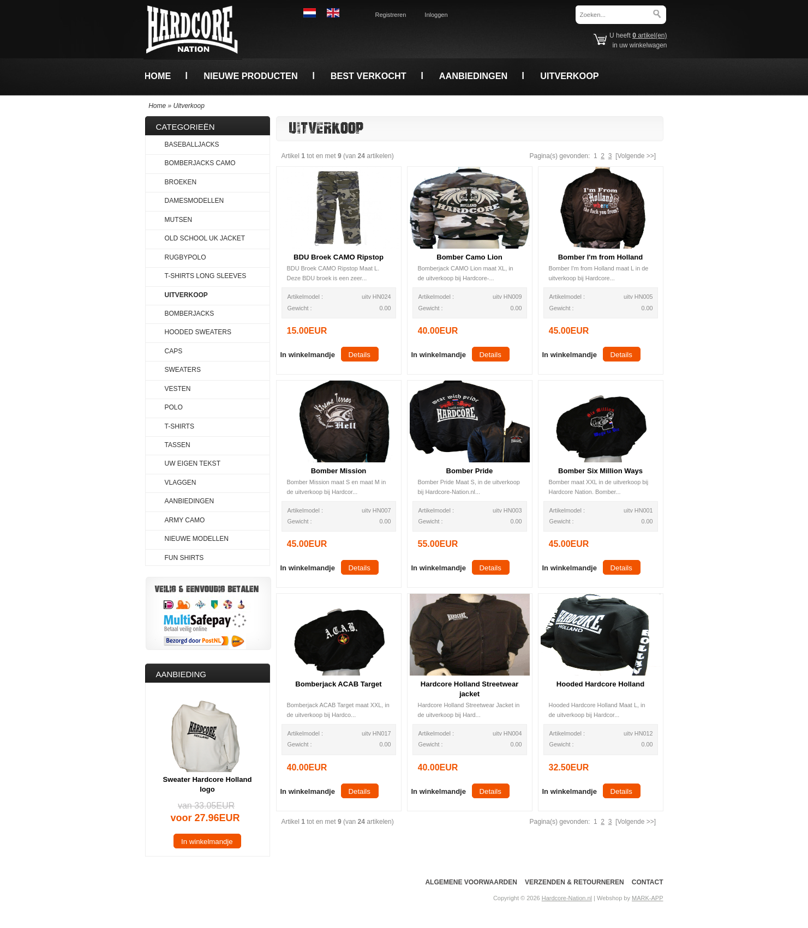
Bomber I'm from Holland (600, 257)
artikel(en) (649, 35)
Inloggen (435, 14)
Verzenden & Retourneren (574, 882)
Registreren (390, 14)
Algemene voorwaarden (471, 882)
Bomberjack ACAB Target (338, 684)
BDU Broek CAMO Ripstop (339, 257)
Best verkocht (368, 76)
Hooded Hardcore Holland (600, 684)
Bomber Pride (469, 471)
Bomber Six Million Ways (600, 471)
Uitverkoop (569, 76)
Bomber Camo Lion (469, 257)
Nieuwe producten (250, 76)
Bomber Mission (339, 471)
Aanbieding (181, 674)
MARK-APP (647, 898)
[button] (307, 354)
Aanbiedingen (473, 76)
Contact (647, 882)
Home (158, 76)
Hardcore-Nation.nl (567, 898)
